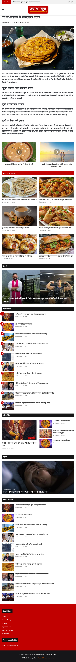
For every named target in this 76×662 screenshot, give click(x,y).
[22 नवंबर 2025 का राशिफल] (8, 327)
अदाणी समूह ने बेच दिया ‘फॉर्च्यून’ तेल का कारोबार (29, 363)
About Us (5, 616)
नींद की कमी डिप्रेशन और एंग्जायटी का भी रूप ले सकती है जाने (25, 492)
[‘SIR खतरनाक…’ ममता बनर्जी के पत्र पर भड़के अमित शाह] (8, 347)
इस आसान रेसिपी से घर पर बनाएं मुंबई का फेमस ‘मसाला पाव (56, 256)
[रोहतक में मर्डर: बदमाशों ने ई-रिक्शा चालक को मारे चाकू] (8, 337)
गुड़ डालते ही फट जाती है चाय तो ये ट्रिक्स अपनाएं (15, 228)
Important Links (7, 627)
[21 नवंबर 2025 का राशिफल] (45, 443)
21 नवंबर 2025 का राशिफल (61, 440)
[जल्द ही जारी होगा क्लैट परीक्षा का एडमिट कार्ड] (8, 357)
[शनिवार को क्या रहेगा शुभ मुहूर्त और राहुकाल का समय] (8, 317)
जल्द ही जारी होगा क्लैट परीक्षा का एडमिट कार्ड (28, 353)
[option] (38, 287)
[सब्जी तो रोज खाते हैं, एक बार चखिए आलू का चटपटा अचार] (56, 187)
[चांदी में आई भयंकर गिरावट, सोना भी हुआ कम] (8, 376)
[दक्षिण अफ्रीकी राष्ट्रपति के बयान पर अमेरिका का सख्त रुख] (8, 386)
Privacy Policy (6, 620)
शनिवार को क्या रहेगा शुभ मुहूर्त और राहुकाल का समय (26, 2)
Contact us (5, 634)
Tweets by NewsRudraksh (10, 645)
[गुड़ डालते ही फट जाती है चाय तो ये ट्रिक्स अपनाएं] (19, 216)
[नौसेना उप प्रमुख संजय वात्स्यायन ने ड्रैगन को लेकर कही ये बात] (8, 406)
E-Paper (4, 623)
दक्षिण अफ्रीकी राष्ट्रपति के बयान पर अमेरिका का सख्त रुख (31, 383)
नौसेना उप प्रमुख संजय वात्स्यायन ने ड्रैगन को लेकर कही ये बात (32, 403)
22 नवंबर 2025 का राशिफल (23, 324)
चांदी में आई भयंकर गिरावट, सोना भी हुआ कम (28, 373)
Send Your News (7, 630)
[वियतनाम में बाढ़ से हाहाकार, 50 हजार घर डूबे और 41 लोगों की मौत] (8, 396)
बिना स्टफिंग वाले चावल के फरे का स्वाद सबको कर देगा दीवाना (19, 199)
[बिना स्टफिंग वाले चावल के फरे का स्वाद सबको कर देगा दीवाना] (19, 187)
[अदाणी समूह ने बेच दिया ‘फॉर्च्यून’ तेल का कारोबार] (8, 366)
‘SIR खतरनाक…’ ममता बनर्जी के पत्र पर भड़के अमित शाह (31, 344)
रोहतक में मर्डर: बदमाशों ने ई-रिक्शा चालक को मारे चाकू (31, 334)
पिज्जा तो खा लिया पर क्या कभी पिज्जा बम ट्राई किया (17, 256)
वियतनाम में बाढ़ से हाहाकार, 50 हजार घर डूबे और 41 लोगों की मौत (34, 393)
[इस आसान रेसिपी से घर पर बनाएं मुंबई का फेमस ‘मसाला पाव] (56, 244)
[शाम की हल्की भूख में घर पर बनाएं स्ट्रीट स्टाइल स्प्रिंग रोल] (56, 216)
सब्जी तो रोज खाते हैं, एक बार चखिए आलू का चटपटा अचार (56, 199)
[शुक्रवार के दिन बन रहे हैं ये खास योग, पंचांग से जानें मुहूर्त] (45, 433)
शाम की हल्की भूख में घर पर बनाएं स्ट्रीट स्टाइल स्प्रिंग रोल (55, 228)
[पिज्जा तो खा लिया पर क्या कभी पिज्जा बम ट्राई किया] (19, 244)
